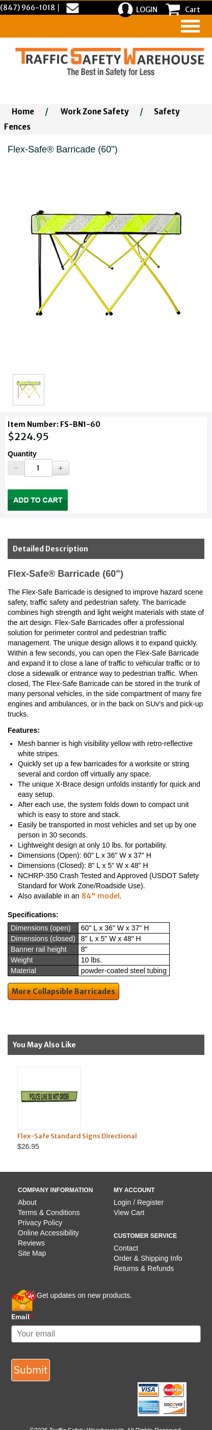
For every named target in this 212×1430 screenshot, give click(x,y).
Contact (126, 1248)
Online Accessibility (48, 1233)
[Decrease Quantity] (16, 468)
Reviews (31, 1243)
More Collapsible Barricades (63, 991)
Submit (30, 1369)
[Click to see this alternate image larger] (28, 390)
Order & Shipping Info (148, 1258)
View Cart (129, 1212)
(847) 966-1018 (27, 7)
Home (23, 111)
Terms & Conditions (49, 1212)
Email (22, 1316)
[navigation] (190, 26)
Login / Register (139, 1202)
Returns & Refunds (144, 1268)
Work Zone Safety (95, 111)
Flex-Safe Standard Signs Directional (77, 1136)
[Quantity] (38, 468)
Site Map (32, 1253)
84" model (101, 895)
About (27, 1202)
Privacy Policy (40, 1223)
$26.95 (97, 1109)
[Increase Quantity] (60, 468)
